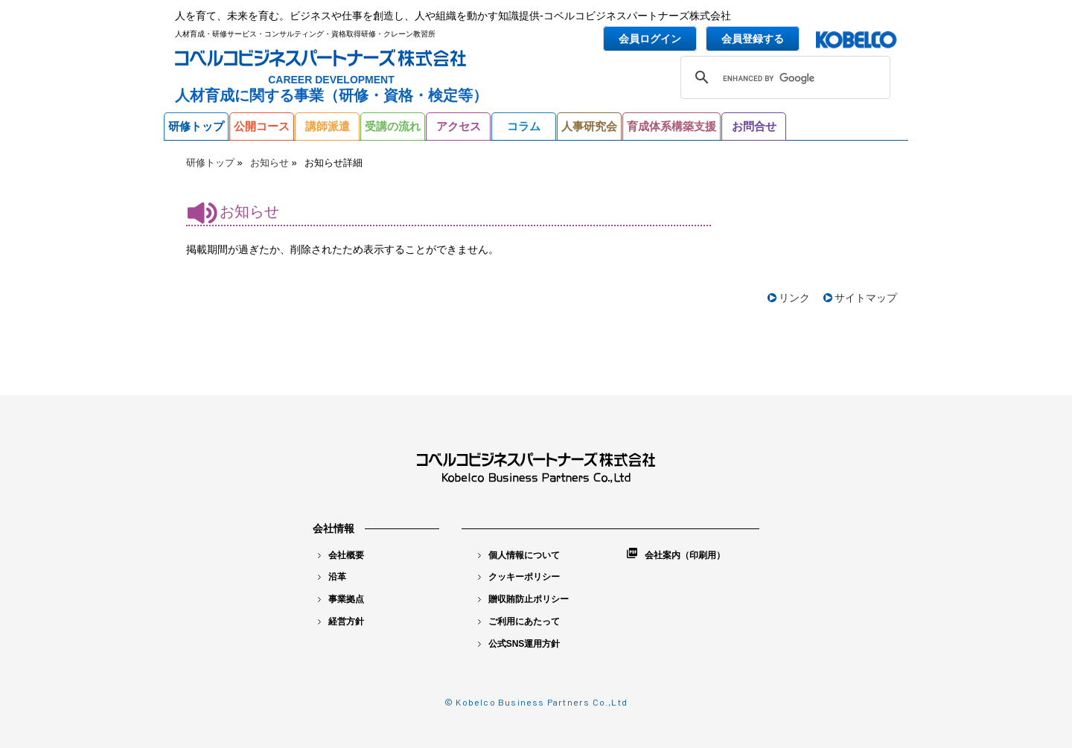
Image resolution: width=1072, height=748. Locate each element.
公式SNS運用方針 (519, 644)
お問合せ (754, 126)
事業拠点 (341, 599)
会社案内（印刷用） (676, 554)
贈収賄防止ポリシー (523, 599)
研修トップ (196, 126)
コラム (523, 126)
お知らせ (269, 162)
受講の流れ (393, 126)
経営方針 (341, 621)
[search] (783, 79)
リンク (794, 298)
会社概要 (341, 555)
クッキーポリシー (519, 577)
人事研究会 (589, 126)
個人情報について (519, 555)
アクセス (458, 126)
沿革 (332, 577)
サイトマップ (866, 298)
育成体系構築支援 (671, 126)
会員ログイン (650, 39)
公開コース (262, 126)
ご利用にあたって (519, 621)
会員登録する (752, 39)
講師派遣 (327, 126)
